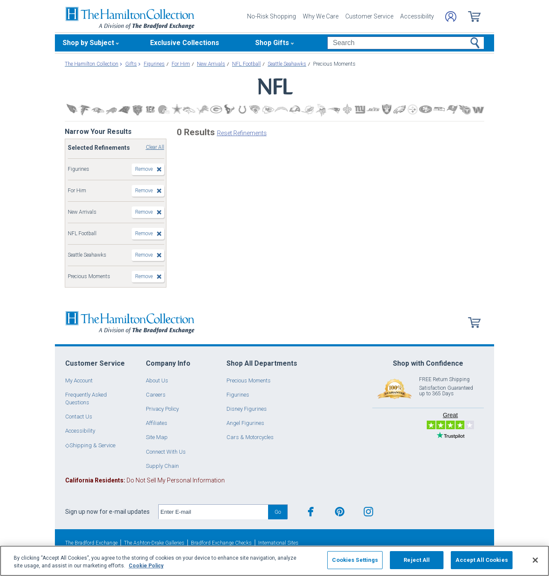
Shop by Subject (88, 43)
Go (277, 512)
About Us (157, 380)
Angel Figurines (245, 423)
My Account (79, 380)
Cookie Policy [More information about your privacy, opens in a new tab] (146, 566)
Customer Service (369, 16)
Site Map (157, 437)
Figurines (237, 394)
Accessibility (417, 16)
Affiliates (156, 423)
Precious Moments (248, 380)
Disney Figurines (246, 409)
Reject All (417, 560)
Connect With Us (166, 452)
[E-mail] (213, 512)
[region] (274, 561)
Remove (144, 169)
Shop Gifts (272, 43)
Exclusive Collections (184, 43)
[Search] (405, 42)
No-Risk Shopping (271, 16)
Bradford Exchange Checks (221, 543)
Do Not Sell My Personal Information (145, 480)
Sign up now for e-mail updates (107, 512)
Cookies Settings (355, 560)
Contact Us (78, 416)
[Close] (535, 560)
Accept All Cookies (481, 560)
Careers (156, 394)
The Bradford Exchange (91, 543)
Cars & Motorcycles (250, 437)
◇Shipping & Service (90, 445)
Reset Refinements (242, 133)
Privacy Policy (162, 409)
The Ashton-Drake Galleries (154, 543)
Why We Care (320, 16)
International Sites (278, 543)
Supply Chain (162, 466)
